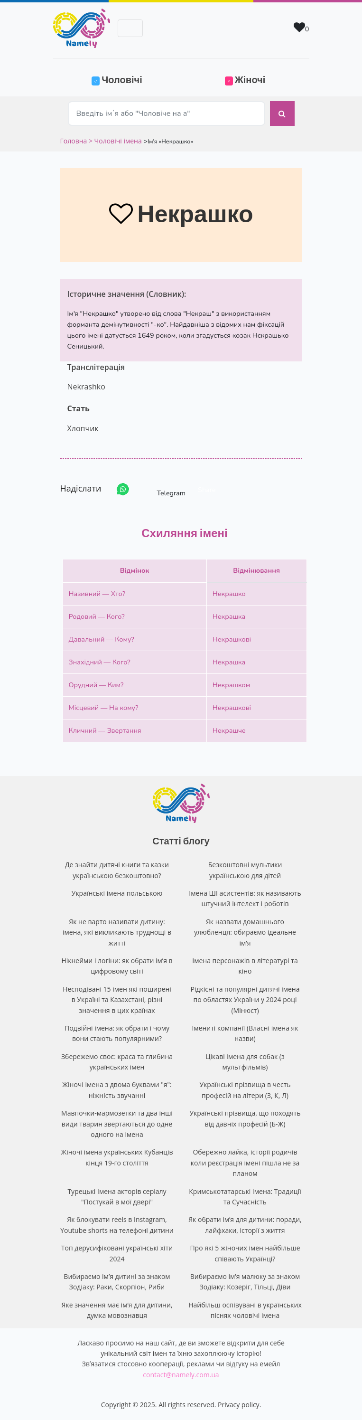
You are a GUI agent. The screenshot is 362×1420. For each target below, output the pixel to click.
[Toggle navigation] (130, 28)
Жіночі (245, 79)
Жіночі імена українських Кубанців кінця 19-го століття (117, 1157)
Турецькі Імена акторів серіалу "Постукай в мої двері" (116, 1196)
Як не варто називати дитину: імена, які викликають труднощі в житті (117, 932)
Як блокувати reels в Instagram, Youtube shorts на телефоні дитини (116, 1224)
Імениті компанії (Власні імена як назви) (245, 1033)
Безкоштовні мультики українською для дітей (245, 870)
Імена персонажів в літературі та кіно (244, 965)
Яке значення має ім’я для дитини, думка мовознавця (117, 1310)
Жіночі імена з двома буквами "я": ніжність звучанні (117, 1089)
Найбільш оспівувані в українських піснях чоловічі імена (245, 1310)
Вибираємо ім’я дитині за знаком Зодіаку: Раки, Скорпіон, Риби (117, 1281)
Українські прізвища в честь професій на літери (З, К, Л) (244, 1089)
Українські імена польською (117, 893)
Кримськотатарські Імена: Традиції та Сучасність (245, 1196)
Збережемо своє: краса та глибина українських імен (117, 1061)
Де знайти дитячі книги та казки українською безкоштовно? (117, 870)
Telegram (162, 489)
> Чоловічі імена (115, 140)
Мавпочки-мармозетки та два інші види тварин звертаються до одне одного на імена (117, 1123)
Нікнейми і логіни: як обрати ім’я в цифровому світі (116, 965)
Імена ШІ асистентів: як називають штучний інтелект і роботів (245, 898)
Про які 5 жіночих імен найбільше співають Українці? (245, 1253)
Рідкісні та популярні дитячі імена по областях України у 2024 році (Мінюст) (245, 1000)
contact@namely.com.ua (181, 1374)
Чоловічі (134, 78)
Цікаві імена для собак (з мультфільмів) (244, 1061)
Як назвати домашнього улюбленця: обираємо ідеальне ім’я (245, 932)
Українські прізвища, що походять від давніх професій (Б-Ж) (244, 1118)
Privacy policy (239, 1404)
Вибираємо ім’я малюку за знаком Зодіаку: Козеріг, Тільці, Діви (245, 1281)
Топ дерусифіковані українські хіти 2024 (117, 1253)
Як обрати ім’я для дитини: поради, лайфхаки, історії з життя (244, 1224)
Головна (74, 140)
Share (206, 489)
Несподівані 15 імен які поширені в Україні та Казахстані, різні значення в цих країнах (117, 1000)
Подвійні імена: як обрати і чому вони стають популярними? (117, 1033)
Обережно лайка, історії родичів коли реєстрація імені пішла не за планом (245, 1162)
